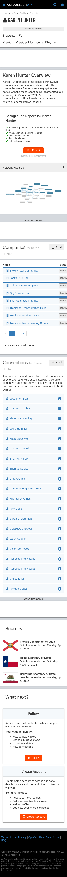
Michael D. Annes (18, 498)
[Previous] (6, 334)
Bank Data (45, 837)
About (56, 837)
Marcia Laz (36, 189)
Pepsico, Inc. (30, 186)
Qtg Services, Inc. (30, 189)
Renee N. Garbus (35, 198)
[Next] (24, 334)
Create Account (33, 816)
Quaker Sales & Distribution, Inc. (48, 189)
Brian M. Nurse (17, 458)
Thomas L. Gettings (42, 198)
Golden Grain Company (22, 285)
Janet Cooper (16, 538)
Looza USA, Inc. (41, 188)
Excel (56, 247)
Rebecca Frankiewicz (20, 558)
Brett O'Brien (36, 192)
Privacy (22, 837)
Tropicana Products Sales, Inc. (44, 185)
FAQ (3, 840)
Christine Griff (16, 578)
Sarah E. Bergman (19, 518)
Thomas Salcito (36, 195)
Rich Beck (14, 508)
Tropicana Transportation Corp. (26, 307)
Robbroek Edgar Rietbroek (23, 488)
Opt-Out (32, 837)
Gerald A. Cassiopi (19, 528)
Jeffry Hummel (16, 428)
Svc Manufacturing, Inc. (37, 183)
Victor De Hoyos (17, 548)
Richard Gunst (16, 588)
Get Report (33, 150)
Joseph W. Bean (30, 195)
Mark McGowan (17, 438)
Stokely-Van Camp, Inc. (22, 270)
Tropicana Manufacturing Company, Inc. (10, 194)
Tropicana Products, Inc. (30, 192)
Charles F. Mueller (18, 194)
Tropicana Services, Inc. (42, 192)
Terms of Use (8, 837)
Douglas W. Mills (25, 184)
